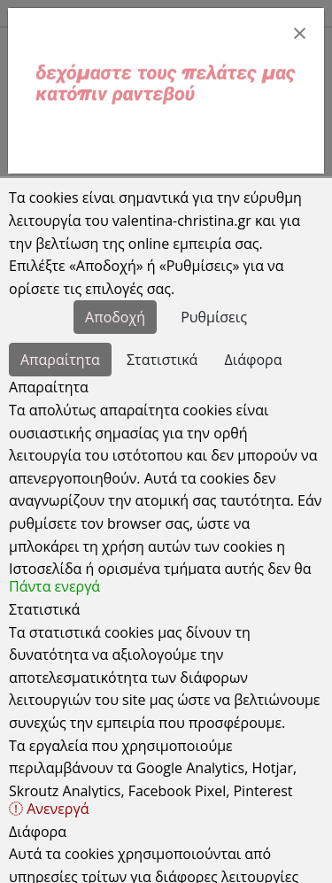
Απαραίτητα (60, 359)
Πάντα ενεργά (54, 586)
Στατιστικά (162, 359)
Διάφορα (253, 359)
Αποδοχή (115, 317)
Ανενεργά (49, 808)
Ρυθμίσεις (214, 317)
